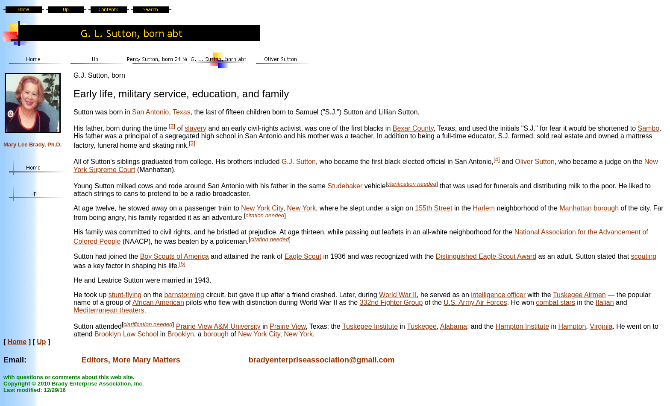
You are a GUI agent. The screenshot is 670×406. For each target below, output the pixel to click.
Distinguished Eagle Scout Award (486, 256)
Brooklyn (181, 334)
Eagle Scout (303, 256)
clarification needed (411, 184)
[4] (497, 159)
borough (606, 208)
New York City (262, 208)
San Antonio (150, 112)
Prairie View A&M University (218, 326)
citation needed (265, 215)
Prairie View (288, 326)
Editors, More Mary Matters (131, 360)
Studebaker (344, 186)
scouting (644, 256)
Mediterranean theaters (108, 310)
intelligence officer (498, 294)
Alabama (453, 326)
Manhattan (575, 208)
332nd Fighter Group (391, 302)
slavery (195, 128)
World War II (398, 294)
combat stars (555, 302)
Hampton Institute (522, 326)
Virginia (601, 326)
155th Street (433, 208)
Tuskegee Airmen (579, 294)
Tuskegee (422, 326)
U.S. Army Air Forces (475, 302)
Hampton (572, 326)
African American (158, 302)
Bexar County (413, 128)
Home (17, 341)
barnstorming (184, 294)
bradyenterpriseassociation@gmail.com (322, 360)
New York (301, 208)
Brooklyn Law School (126, 334)
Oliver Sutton (534, 162)
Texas (182, 112)
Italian (605, 302)
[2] (172, 126)
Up (41, 341)
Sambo (648, 128)
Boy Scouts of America (174, 256)
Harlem (484, 208)
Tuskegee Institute (370, 326)
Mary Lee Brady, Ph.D (31, 144)
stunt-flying (125, 294)
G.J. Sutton (299, 162)
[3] (192, 143)
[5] (182, 263)
